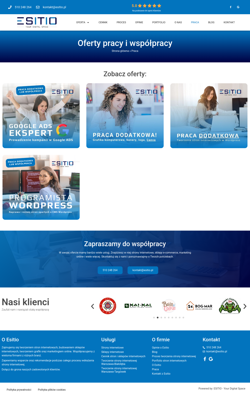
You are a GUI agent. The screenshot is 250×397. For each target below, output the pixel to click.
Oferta (82, 22)
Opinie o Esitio (160, 347)
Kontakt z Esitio (161, 373)
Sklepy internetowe (112, 352)
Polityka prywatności (19, 389)
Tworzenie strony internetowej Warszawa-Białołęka (119, 362)
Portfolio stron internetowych (169, 360)
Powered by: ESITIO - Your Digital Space (222, 388)
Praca (195, 22)
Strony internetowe (112, 347)
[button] (92, 306)
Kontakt (229, 22)
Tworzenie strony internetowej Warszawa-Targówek (119, 370)
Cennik (103, 22)
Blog (211, 22)
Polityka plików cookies (52, 389)
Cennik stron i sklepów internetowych (123, 356)
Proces (121, 22)
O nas (178, 22)
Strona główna (120, 51)
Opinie (139, 22)
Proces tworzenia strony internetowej (174, 356)
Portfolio (158, 22)
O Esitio (156, 365)
